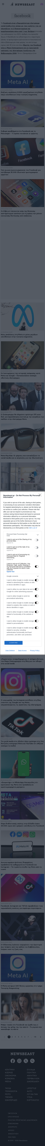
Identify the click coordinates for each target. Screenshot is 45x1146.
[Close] (41, 496)
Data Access (22, 650)
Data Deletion (10, 650)
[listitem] (22, 534)
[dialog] (22, 573)
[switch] (36, 540)
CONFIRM (13, 642)
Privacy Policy (34, 650)
